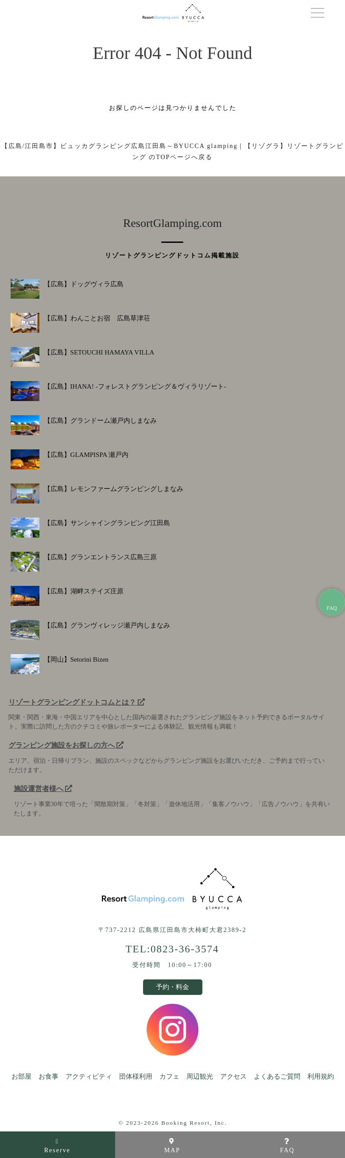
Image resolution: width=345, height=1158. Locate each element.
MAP (172, 1146)
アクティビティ (89, 1076)
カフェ (169, 1076)
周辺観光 (199, 1076)
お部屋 (21, 1076)
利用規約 (320, 1076)
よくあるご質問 (277, 1076)
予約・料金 (172, 986)
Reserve (57, 1146)
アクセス (233, 1076)
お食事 (48, 1076)
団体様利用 (135, 1076)
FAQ (287, 1146)
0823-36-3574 (185, 949)
